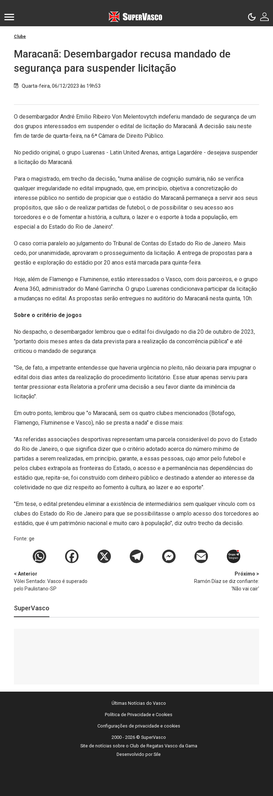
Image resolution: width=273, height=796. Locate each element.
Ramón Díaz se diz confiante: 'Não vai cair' (221, 580)
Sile (157, 754)
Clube (20, 36)
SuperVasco (31, 608)
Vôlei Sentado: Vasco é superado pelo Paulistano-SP (51, 580)
